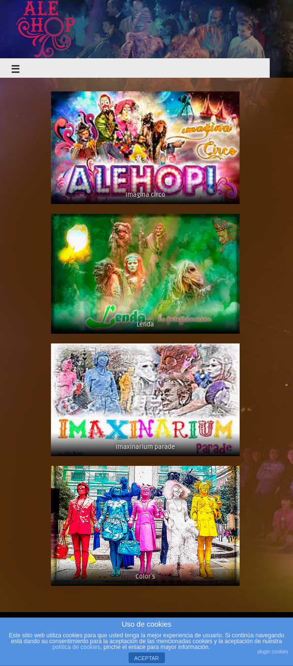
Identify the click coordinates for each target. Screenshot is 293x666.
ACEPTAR (146, 658)
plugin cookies (273, 651)
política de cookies (76, 647)
